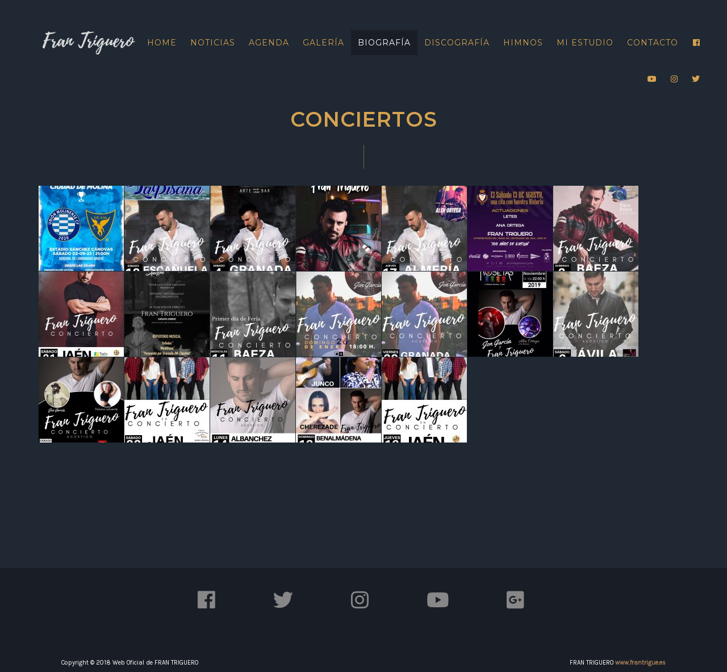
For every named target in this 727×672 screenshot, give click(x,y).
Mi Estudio (585, 42)
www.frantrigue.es (640, 662)
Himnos (523, 42)
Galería (323, 42)
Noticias (212, 42)
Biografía (384, 42)
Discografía (457, 42)
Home (162, 42)
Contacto (652, 42)
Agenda (269, 42)
